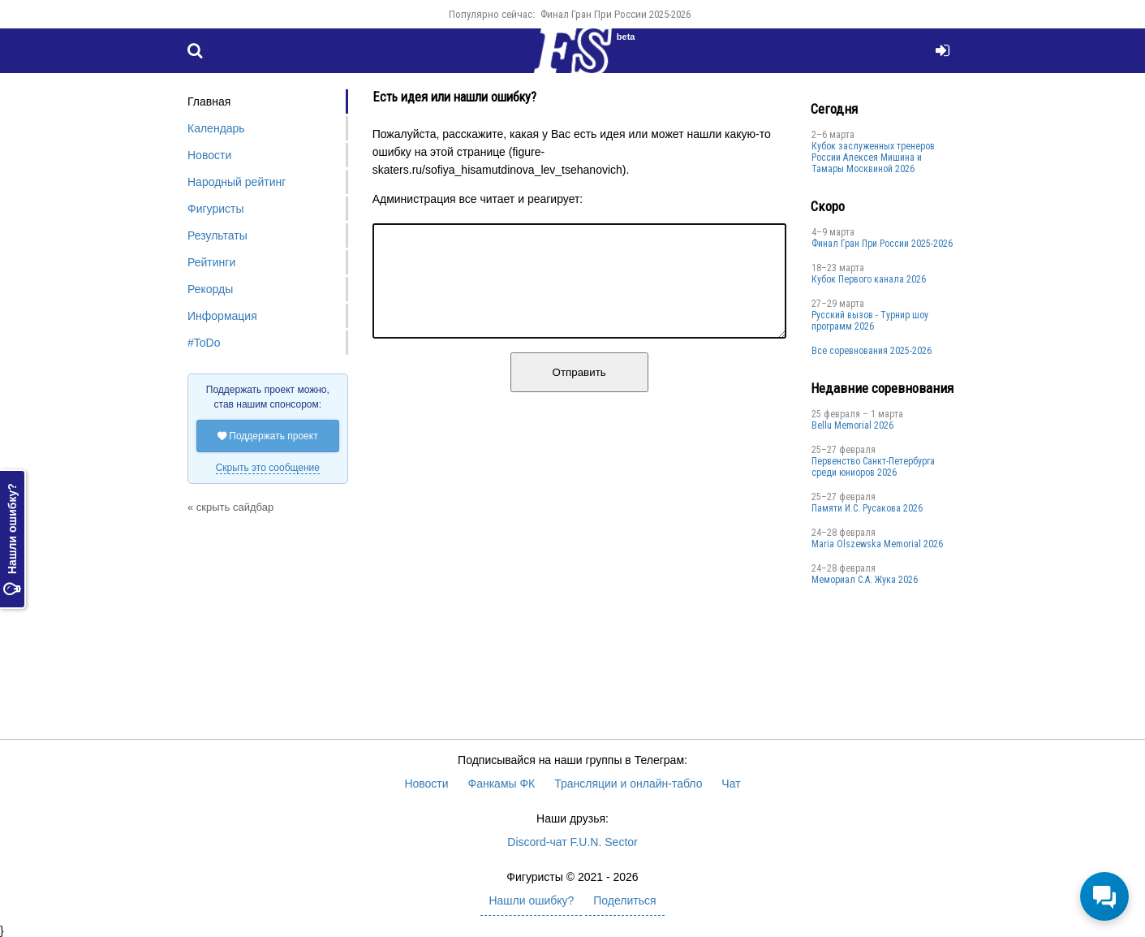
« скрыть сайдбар (230, 507)
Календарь (216, 128)
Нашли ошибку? (12, 539)
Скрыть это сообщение (268, 467)
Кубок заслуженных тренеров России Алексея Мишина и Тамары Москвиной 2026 (873, 157)
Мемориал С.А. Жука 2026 (864, 579)
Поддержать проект (267, 436)
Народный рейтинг (236, 181)
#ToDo (203, 342)
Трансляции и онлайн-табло (628, 783)
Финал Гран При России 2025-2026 (615, 14)
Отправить (579, 392)
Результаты (217, 235)
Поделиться (624, 900)
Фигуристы (215, 208)
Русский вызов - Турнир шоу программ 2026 (869, 320)
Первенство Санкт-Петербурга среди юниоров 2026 (873, 467)
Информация (222, 315)
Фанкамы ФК (502, 783)
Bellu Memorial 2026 (852, 425)
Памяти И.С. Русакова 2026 (867, 508)
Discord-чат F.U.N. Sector (572, 842)
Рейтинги (211, 262)
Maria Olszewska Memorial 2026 (877, 544)
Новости (209, 155)
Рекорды (210, 289)
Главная (208, 101)
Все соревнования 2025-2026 (871, 350)
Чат (730, 783)
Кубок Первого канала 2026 (868, 279)
